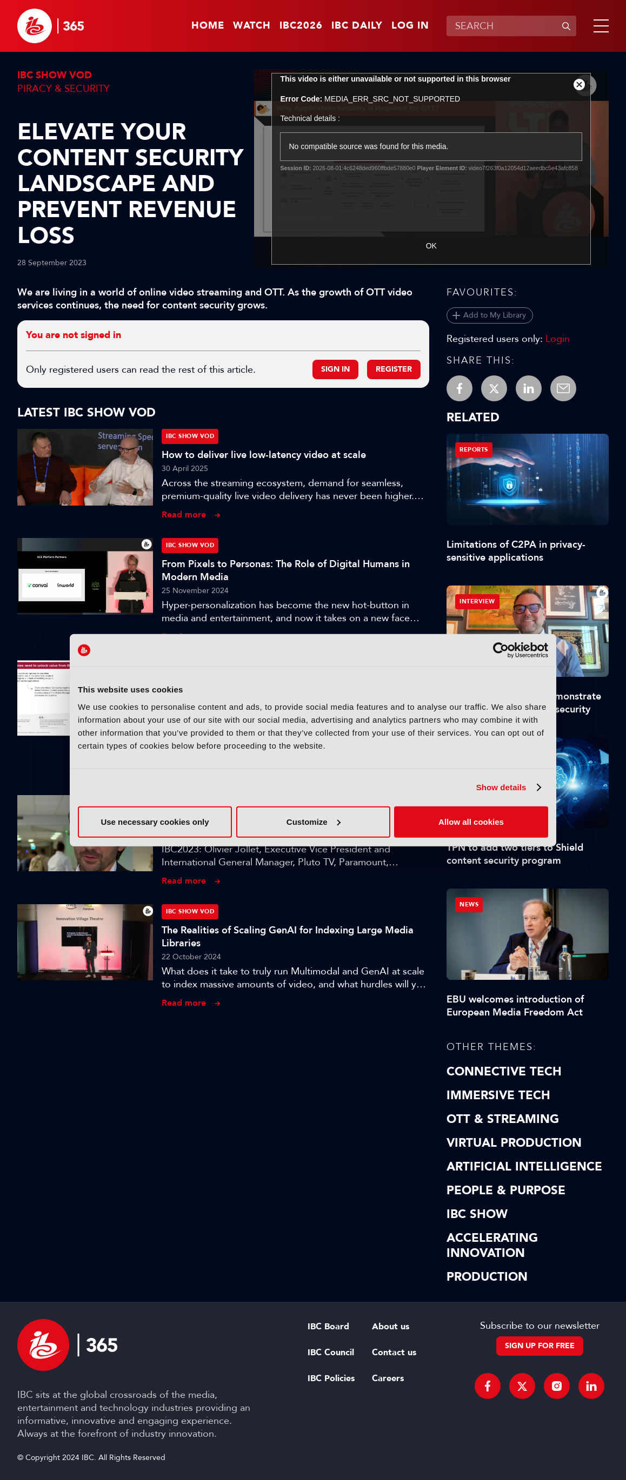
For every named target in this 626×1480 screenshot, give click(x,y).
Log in (410, 26)
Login (557, 338)
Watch (252, 26)
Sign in (335, 369)
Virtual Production (514, 1143)
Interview (477, 601)
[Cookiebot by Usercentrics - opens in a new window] (501, 650)
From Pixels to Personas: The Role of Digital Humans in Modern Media (286, 570)
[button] (599, 25)
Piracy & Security (63, 88)
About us (390, 1327)
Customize (314, 821)
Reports (473, 450)
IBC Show (477, 1214)
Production (487, 1277)
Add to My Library (494, 315)
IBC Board (328, 1327)
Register (394, 369)
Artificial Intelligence (524, 1167)
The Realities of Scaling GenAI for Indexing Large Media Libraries (288, 937)
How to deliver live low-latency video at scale (264, 454)
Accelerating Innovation (492, 1245)
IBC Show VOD (54, 75)
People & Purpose (506, 1190)
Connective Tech (504, 1072)
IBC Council (331, 1352)
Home (207, 26)
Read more (184, 514)
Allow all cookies (471, 821)
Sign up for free (540, 1346)
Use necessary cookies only (155, 821)
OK (431, 245)
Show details (501, 787)
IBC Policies (331, 1378)
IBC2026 (301, 26)
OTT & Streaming (503, 1119)
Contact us (394, 1352)
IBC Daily (357, 26)
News (468, 904)
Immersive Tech (498, 1095)
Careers (388, 1378)
